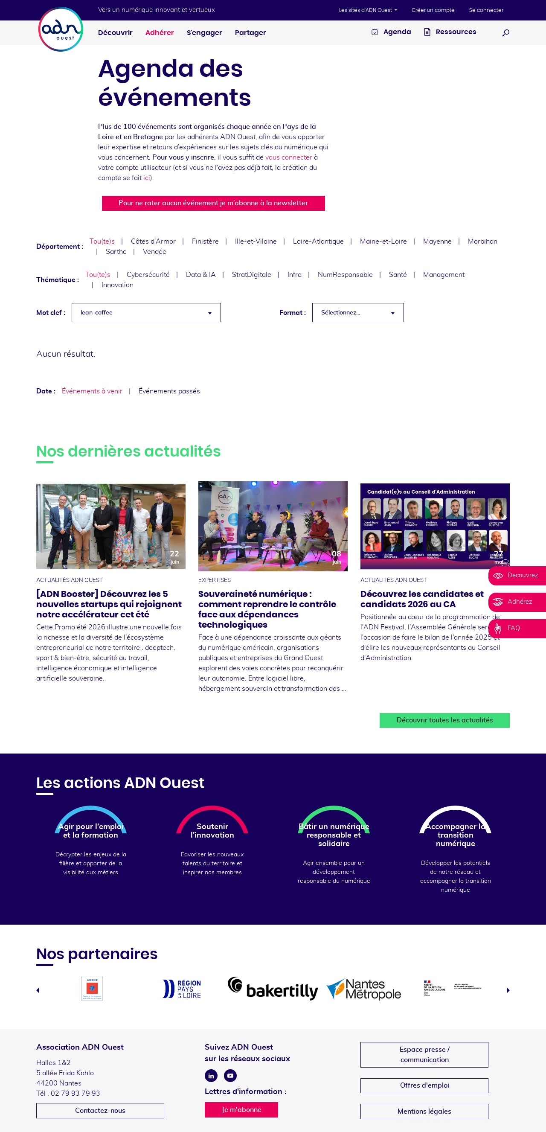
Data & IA (201, 274)
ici (146, 178)
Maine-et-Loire (383, 241)
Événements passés (169, 391)
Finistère (205, 241)
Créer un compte (433, 10)
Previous (37, 990)
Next (508, 990)
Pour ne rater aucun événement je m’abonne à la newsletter (213, 203)
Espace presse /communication (425, 1054)
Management (444, 274)
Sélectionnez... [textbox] (340, 313)
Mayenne (437, 241)
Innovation (118, 285)
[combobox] (146, 312)
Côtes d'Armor (153, 241)
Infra (295, 274)
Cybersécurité (148, 274)
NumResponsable (345, 274)
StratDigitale (251, 274)
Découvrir (115, 32)
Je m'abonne (241, 1109)
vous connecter (288, 157)
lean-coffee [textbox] (97, 313)
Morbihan (482, 241)
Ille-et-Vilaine (256, 241)
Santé (398, 274)
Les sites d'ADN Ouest (366, 10)
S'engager (204, 32)
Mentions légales (424, 1111)
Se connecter (486, 10)
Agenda (391, 33)
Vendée (154, 251)
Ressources (450, 33)
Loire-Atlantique (318, 241)
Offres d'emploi (424, 1085)
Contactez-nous (100, 1110)
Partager (250, 32)
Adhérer (159, 32)
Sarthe (116, 251)
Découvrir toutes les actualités (445, 720)
